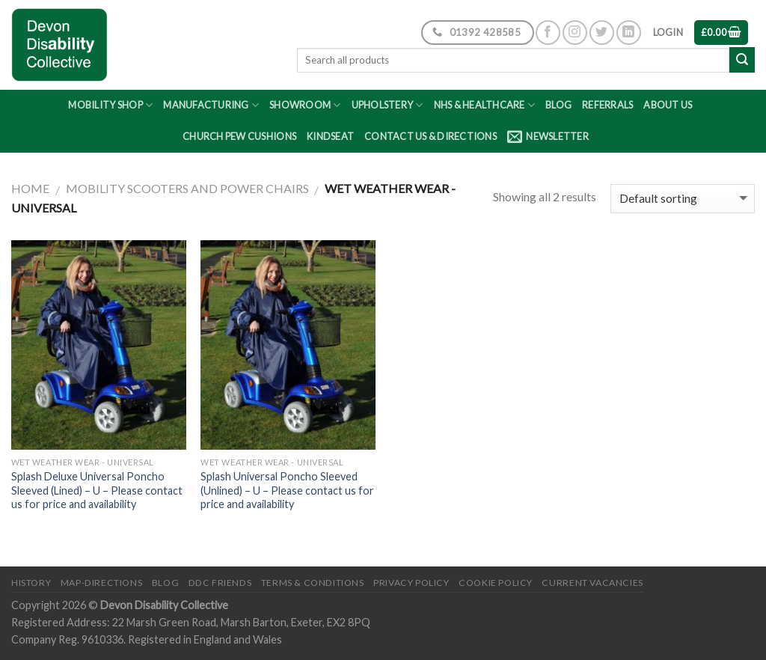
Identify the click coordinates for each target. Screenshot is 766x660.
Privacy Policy (411, 582)
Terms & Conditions (312, 582)
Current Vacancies (592, 582)
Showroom (305, 105)
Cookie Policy (496, 582)
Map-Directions (102, 582)
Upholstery (387, 105)
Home (30, 188)
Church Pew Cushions (239, 136)
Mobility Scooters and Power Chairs (187, 188)
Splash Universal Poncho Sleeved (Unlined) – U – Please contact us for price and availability (287, 490)
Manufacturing (211, 105)
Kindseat (330, 136)
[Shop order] (682, 198)
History (31, 582)
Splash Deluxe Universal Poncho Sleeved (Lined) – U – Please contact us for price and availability (97, 490)
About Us (667, 105)
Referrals (607, 105)
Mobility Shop (110, 105)
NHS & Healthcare (485, 105)
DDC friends (220, 582)
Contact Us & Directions (430, 136)
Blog (558, 105)
